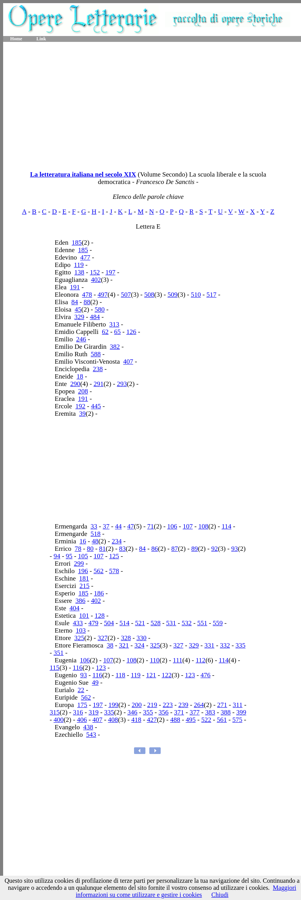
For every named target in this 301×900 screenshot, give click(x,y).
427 (152, 719)
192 (80, 406)
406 (82, 719)
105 (83, 556)
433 (78, 623)
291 (99, 384)
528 (155, 623)
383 (210, 712)
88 (86, 302)
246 (81, 339)
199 (113, 705)
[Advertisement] (152, 104)
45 (78, 309)
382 (115, 346)
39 (82, 413)
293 (122, 384)
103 (81, 630)
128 (99, 615)
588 (96, 354)
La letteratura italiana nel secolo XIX (83, 174)
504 (109, 623)
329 (79, 317)
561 (222, 719)
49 (95, 682)
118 (120, 675)
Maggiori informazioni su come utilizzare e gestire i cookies (186, 891)
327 (103, 638)
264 (199, 705)
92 (214, 548)
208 (83, 391)
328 (126, 638)
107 (188, 526)
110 (155, 660)
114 (226, 526)
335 (241, 645)
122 (166, 675)
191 (75, 287)
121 (151, 675)
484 (95, 317)
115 (55, 667)
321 (124, 645)
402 (96, 279)
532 (186, 623)
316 (78, 712)
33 (94, 526)
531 (171, 623)
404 (74, 608)
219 (152, 705)
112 (200, 660)
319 (94, 712)
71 (150, 526)
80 (90, 548)
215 (85, 586)
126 (131, 331)
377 (195, 712)
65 (117, 331)
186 (99, 593)
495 (191, 719)
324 (139, 645)
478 (87, 294)
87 (174, 548)
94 (57, 556)
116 (78, 667)
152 (95, 272)
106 (172, 526)
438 (88, 727)
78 (77, 548)
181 (84, 578)
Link (41, 38)
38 (110, 645)
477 (85, 257)
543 (91, 734)
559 (218, 623)
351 (59, 653)
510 (196, 294)
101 (84, 615)
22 (81, 690)
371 (179, 712)
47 (130, 526)
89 (194, 548)
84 (74, 302)
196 (83, 571)
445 (96, 406)
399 (241, 712)
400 (59, 719)
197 (110, 272)
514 (125, 623)
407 (128, 361)
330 (141, 638)
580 (99, 309)
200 (137, 705)
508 (149, 294)
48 (95, 541)
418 (136, 719)
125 (114, 556)
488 (175, 719)
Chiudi (219, 894)
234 (117, 541)
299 (79, 563)
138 (79, 272)
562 (99, 571)
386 (80, 600)
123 (101, 667)
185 (77, 242)
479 (93, 623)
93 (234, 548)
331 (210, 645)
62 (105, 331)
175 (82, 705)
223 (168, 705)
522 (206, 719)
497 (103, 294)
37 (106, 526)
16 (83, 541)
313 (114, 324)
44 (118, 526)
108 (203, 526)
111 (177, 660)
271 (222, 705)
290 (75, 384)
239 (183, 705)
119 (79, 265)
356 (163, 712)
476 (206, 675)
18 (79, 376)
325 (79, 638)
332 (225, 645)
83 (122, 548)
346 (132, 712)
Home (16, 38)
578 (114, 571)
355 (148, 712)
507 (126, 294)
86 (154, 548)
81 (102, 548)
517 (212, 294)
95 (69, 556)
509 (172, 294)
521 (140, 623)
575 (237, 719)
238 (98, 369)
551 (202, 623)
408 (113, 719)
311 (238, 705)
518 (96, 533)
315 (55, 712)
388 (226, 712)
